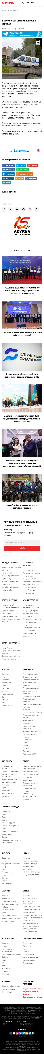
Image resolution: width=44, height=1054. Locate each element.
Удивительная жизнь (31, 958)
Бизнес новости (8, 793)
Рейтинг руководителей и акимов (32, 706)
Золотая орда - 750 (30, 794)
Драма (4, 820)
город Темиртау (29, 590)
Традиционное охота (31, 875)
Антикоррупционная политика (9, 784)
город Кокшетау (29, 576)
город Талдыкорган (30, 611)
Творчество (6, 811)
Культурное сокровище (10, 826)
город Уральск (7, 573)
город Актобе (7, 590)
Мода (4, 913)
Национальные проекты (32, 732)
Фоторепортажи (8, 921)
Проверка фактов (29, 921)
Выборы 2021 (28, 740)
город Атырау (7, 584)
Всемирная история (30, 769)
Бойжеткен (6, 899)
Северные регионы (10, 600)
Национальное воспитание (28, 868)
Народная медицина (9, 989)
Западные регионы (10, 563)
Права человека (29, 726)
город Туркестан (29, 622)
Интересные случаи (9, 916)
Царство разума (29, 955)
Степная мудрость (9, 823)
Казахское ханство (30, 772)
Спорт (4, 686)
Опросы (5, 700)
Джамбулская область (31, 628)
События (5, 957)
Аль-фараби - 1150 (30, 797)
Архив (4, 703)
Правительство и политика (29, 700)
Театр (4, 867)
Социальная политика (31, 696)
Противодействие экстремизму (8, 950)
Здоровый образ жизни (11, 986)
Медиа (4, 881)
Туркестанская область (32, 619)
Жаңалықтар (14, 10)
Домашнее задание (9, 901)
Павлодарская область (10, 614)
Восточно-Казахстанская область (11, 655)
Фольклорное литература (28, 903)
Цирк (4, 875)
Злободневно (8, 939)
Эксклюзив (6, 969)
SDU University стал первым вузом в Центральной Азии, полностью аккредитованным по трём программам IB (22, 463)
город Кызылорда (29, 631)
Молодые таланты (30, 899)
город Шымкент (29, 616)
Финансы (5, 796)
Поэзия (4, 814)
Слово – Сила (7, 829)
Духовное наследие (11, 807)
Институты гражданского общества (32, 711)
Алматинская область (31, 608)
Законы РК (27, 729)
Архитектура (7, 884)
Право (25, 743)
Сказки (4, 837)
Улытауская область (31, 584)
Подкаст (5, 960)
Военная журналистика (11, 919)
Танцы (4, 861)
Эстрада (5, 878)
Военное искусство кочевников (30, 784)
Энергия (26, 952)
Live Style (6, 891)
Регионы (5, 971)
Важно (26, 761)
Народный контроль (9, 780)
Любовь (5, 907)
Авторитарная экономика (7, 775)
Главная (4, 10)
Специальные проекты (31, 910)
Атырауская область (10, 581)
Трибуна (26, 751)
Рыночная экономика (10, 771)
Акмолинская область (31, 573)
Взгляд (4, 966)
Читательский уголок (10, 904)
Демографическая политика (30, 692)
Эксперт (5, 697)
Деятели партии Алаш (31, 775)
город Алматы (28, 605)
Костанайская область (10, 608)
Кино (4, 869)
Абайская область (9, 659)
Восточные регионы (10, 643)
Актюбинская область (10, 587)
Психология (27, 943)
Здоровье (5, 943)
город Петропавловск (10, 616)
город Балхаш (28, 593)
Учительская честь (30, 960)
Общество (6, 680)
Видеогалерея (28, 912)
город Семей (7, 648)
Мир (3, 677)
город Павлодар (8, 611)
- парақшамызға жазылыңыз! (20, 150)
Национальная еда (30, 864)
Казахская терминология (11, 954)
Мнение (5, 691)
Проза (4, 817)
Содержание (28, 963)
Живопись (6, 858)
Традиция (26, 858)
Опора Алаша (7, 843)
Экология (5, 974)
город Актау (6, 579)
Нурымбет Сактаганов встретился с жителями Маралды (22, 506)
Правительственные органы (31, 716)
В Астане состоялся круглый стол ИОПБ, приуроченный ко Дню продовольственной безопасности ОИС (22, 419)
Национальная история (32, 766)
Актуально (28, 670)
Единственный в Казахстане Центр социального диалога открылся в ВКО (22, 375)
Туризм (4, 788)
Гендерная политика (31, 688)
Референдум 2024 (30, 754)
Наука (25, 949)
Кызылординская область (29, 635)
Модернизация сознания (11, 840)
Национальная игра (30, 861)
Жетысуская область (31, 614)
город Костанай (8, 605)
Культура (6, 853)
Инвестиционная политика (29, 684)
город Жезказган (29, 587)
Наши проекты (7, 694)
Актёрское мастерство (11, 864)
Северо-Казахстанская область (11, 621)
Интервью (5, 689)
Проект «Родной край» (31, 907)
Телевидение (7, 872)
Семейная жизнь (8, 910)
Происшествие (7, 706)
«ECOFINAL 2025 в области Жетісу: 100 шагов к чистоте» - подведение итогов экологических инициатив (22, 291)
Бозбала (5, 896)
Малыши (26, 896)
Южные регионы (30, 600)
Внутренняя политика (31, 674)
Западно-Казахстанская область (11, 569)
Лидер (4, 946)
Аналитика (6, 791)
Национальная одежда (31, 872)
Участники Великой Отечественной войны (31, 925)
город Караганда (29, 579)
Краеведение (28, 780)
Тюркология (27, 777)
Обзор (4, 963)
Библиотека (6, 834)
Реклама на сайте (7, 1023)
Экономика (7, 761)
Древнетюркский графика (29, 790)
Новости (5, 670)
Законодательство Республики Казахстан (31, 930)
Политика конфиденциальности (27, 1023)
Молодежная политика (31, 680)
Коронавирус (7, 992)
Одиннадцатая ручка (10, 831)
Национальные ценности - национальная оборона (32, 916)
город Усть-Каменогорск (11, 651)
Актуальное (6, 683)
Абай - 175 (27, 800)
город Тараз (27, 625)
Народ (25, 745)
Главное (26, 748)
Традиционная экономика (7, 767)
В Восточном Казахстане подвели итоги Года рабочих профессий (22, 333)
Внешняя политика (30, 677)
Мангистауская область (11, 576)
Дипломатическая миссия (30, 736)
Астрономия (27, 946)
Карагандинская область (32, 582)
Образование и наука (32, 939)
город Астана (28, 570)
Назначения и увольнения (28, 722)
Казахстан (6, 674)
